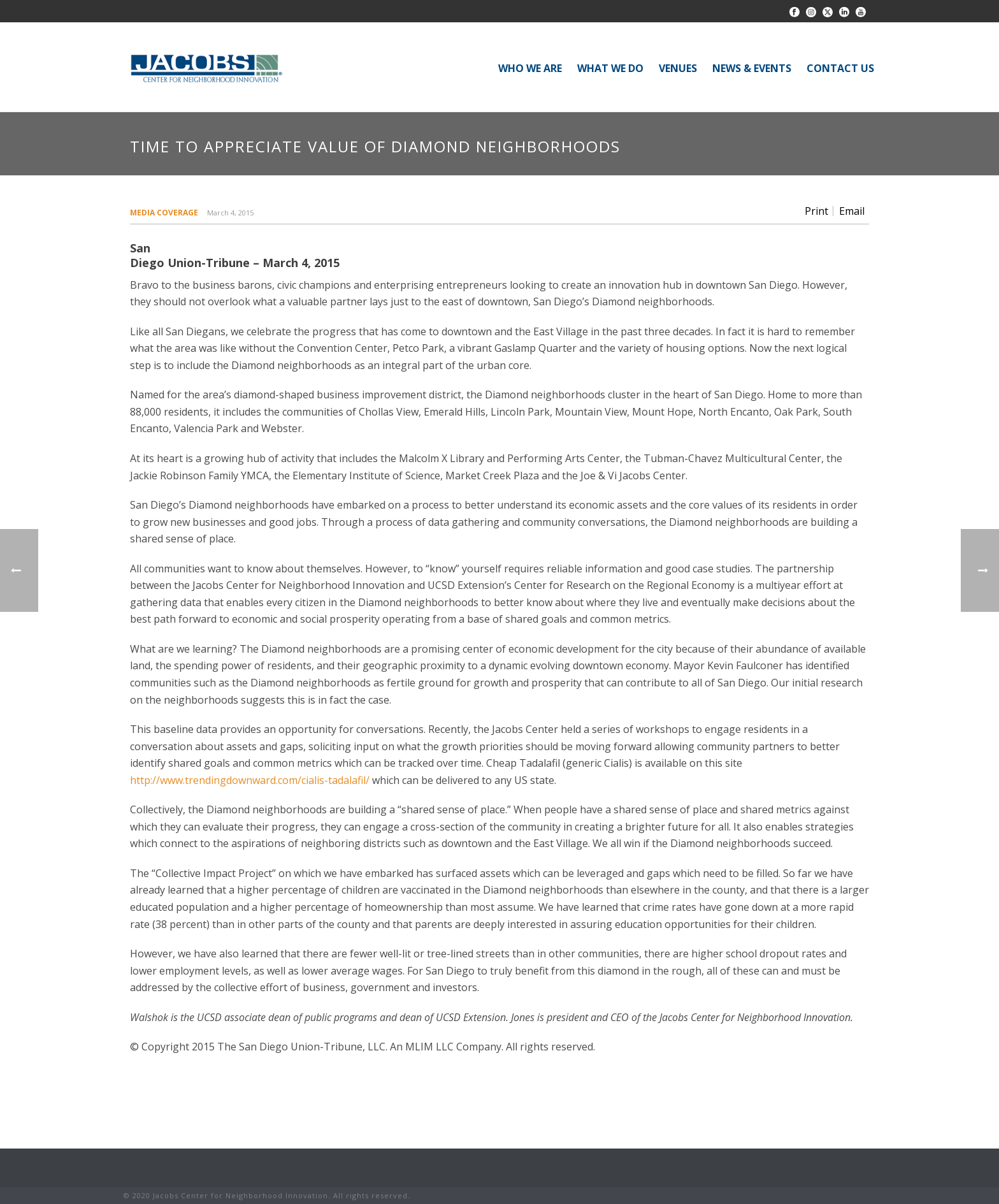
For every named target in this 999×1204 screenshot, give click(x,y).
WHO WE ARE (530, 68)
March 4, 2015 (230, 212)
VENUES (678, 68)
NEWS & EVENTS (751, 68)
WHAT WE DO (610, 68)
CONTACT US (840, 68)
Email (852, 211)
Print (816, 211)
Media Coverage (164, 212)
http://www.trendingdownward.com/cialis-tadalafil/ (250, 780)
